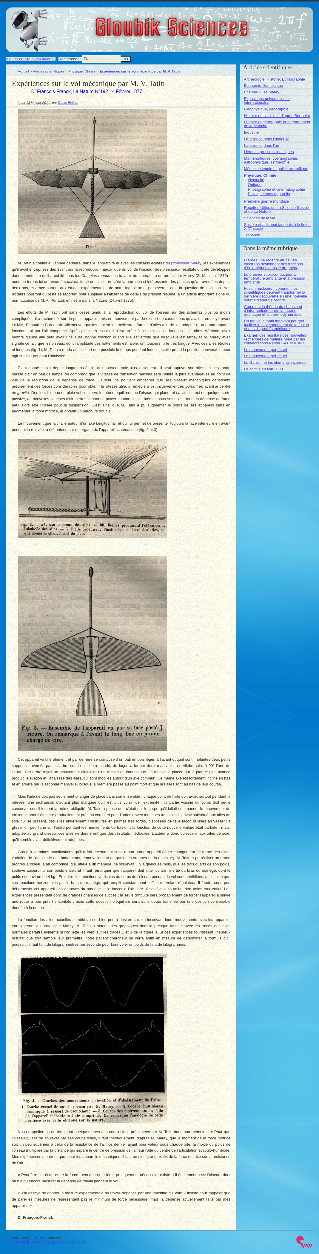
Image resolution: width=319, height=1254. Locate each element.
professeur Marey (186, 263)
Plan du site (16, 1242)
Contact (62, 1242)
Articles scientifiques (48, 71)
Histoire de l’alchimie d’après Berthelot (277, 115)
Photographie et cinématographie (276, 189)
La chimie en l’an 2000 (263, 369)
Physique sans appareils (269, 194)
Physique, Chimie (81, 71)
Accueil (23, 71)
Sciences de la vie (259, 218)
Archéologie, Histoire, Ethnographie (274, 79)
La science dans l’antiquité (267, 139)
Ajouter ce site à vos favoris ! (31, 59)
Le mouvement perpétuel (265, 349)
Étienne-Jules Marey (262, 92)
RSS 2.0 (79, 1242)
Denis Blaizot (68, 102)
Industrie (251, 132)
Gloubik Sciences (205, 23)
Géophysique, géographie (266, 109)
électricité (256, 180)
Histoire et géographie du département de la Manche (277, 124)
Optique (255, 184)
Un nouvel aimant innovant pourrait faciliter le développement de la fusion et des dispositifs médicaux (276, 325)
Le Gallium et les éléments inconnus (275, 362)
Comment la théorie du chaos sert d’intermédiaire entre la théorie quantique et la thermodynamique (273, 310)
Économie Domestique (263, 85)
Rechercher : (69, 59)
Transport (252, 235)
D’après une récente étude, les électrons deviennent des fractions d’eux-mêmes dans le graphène (273, 264)
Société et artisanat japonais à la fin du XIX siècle (277, 226)
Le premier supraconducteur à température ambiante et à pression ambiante (274, 278)
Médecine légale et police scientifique (276, 169)
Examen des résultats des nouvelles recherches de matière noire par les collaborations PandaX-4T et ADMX (275, 339)
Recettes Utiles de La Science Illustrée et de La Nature (277, 209)
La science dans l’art (262, 145)
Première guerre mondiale (266, 201)
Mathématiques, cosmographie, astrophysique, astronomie (271, 160)
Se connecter (40, 1242)
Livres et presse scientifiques (269, 152)
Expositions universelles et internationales (267, 100)
